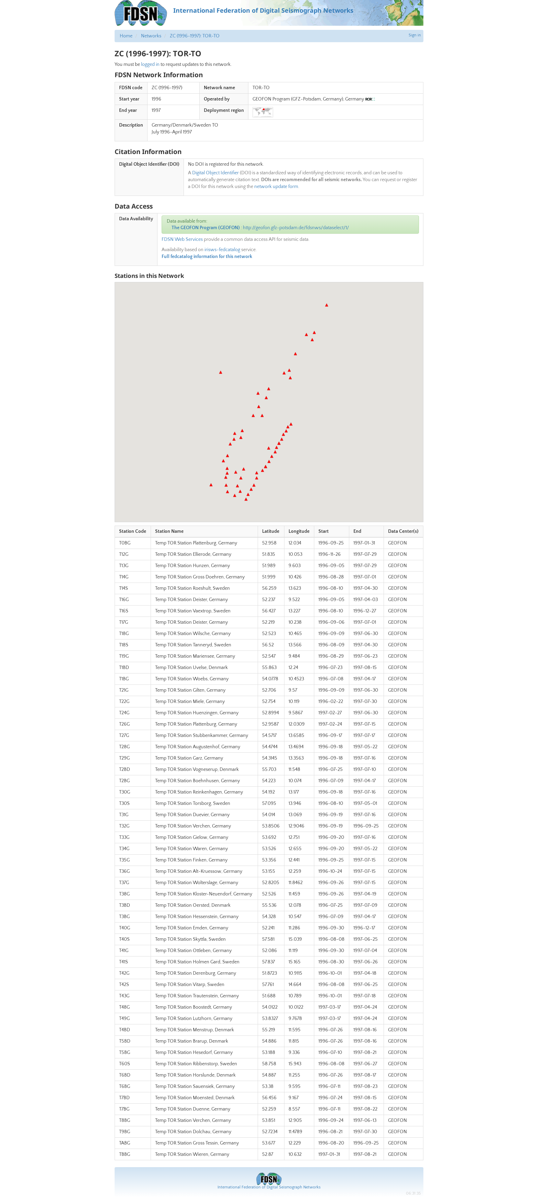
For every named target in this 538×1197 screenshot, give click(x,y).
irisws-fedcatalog (222, 250)
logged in (150, 64)
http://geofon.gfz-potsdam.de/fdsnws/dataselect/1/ (296, 228)
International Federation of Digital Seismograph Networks (269, 1187)
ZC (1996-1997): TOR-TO (195, 36)
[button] (234, 495)
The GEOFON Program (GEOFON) (206, 228)
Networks (151, 36)
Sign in (415, 35)
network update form (276, 186)
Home (126, 36)
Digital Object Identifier (215, 173)
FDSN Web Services (182, 239)
